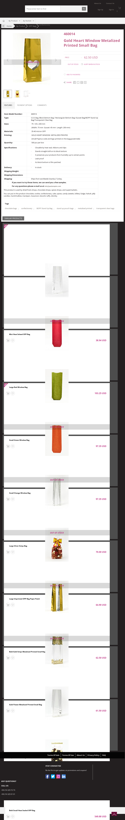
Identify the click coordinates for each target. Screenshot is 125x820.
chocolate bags (11, 208)
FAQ (104, 755)
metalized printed (85, 208)
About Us (81, 755)
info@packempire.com (52, 186)
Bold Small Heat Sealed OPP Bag (22, 810)
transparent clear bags (105, 208)
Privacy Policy (93, 755)
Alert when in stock (92, 64)
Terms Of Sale (53, 755)
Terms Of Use (68, 755)
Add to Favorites (73, 74)
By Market (27, 21)
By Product (13, 21)
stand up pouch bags (65, 208)
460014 (69, 33)
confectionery (26, 208)
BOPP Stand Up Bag (44, 208)
